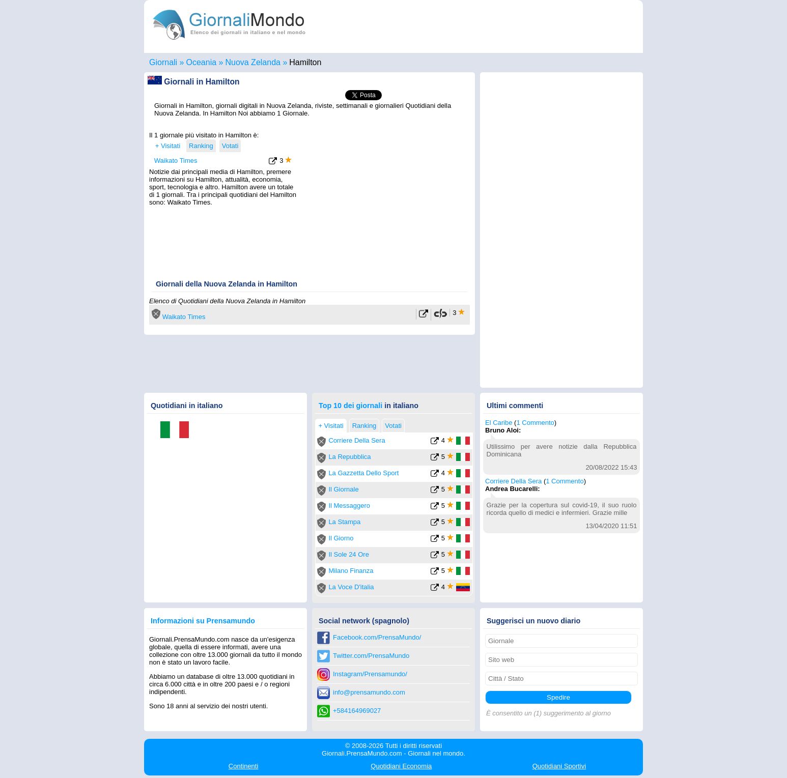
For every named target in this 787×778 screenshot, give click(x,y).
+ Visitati (167, 146)
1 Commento (535, 422)
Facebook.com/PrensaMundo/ (377, 637)
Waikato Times (176, 160)
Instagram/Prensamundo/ (370, 674)
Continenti (244, 766)
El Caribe (498, 422)
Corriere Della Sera (356, 440)
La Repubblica (349, 456)
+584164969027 (357, 710)
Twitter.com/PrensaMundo (371, 655)
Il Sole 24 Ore (348, 554)
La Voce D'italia (351, 587)
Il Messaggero (349, 505)
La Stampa (344, 522)
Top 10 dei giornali (350, 405)
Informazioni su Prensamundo (203, 621)
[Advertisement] (384, 195)
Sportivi (559, 766)
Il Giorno (340, 538)
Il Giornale (343, 489)
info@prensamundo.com (369, 692)
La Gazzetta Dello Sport (363, 473)
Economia (401, 766)
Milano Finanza (350, 570)
